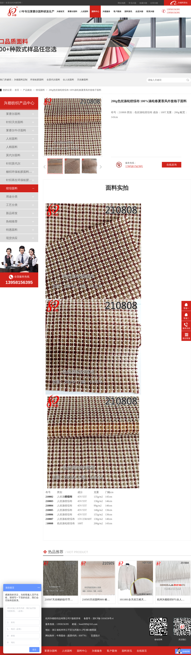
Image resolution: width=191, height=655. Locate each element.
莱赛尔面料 (72, 11)
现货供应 (12, 238)
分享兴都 (154, 3)
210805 (49, 510)
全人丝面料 (68, 79)
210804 (49, 505)
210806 (49, 514)
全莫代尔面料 (53, 79)
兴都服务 (106, 11)
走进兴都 (139, 11)
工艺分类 (12, 204)
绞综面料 (40, 90)
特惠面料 (12, 229)
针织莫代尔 (13, 163)
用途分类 (12, 196)
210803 (49, 501)
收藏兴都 (143, 3)
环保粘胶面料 (37, 79)
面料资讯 (128, 11)
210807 (49, 519)
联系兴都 (150, 11)
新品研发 (12, 213)
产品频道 (27, 90)
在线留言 (142, 650)
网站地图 (121, 3)
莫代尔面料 (13, 155)
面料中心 (95, 11)
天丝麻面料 (82, 79)
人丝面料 (84, 11)
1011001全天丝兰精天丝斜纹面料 (138, 599)
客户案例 (117, 11)
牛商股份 (61, 635)
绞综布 (68, 496)
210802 (49, 496)
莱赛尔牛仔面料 (16, 130)
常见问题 (132, 3)
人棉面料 (12, 147)
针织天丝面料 (14, 122)
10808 (50, 523)
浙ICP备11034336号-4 (103, 618)
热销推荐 (12, 221)
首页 (17, 90)
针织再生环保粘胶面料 (19, 180)
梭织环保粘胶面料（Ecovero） (19, 171)
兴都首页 (60, 11)
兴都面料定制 (20, 79)
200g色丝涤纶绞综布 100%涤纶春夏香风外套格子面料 (75, 90)
